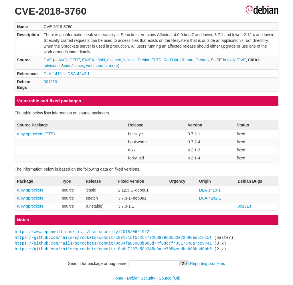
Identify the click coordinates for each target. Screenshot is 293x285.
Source (165, 278)
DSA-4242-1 (79, 73)
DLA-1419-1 (55, 73)
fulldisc (129, 60)
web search (96, 65)
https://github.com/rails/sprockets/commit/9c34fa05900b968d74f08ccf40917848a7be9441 (113, 243)
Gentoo (202, 60)
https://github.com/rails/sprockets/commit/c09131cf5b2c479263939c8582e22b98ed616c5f (113, 237)
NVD (63, 60)
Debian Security (141, 278)
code (67, 65)
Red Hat (170, 60)
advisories (53, 65)
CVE (48, 60)
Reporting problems (207, 263)
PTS (50, 134)
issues (78, 65)
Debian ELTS (149, 60)
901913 (50, 81)
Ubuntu (186, 60)
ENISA (88, 60)
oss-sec (114, 60)
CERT (75, 60)
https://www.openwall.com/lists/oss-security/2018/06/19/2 (82, 232)
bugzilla (229, 60)
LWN (100, 60)
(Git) (176, 278)
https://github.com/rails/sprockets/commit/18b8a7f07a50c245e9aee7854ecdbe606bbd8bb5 (113, 249)
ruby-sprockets (30, 134)
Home (118, 278)
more (113, 65)
